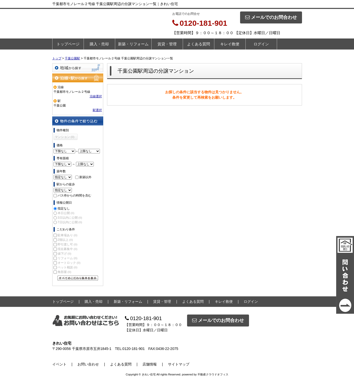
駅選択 (97, 110)
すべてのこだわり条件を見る (77, 278)
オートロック (69, 263)
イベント (59, 364)
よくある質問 (198, 44)
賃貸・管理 (167, 44)
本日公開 (66, 213)
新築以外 (85, 177)
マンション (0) (64, 137)
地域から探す (77, 67)
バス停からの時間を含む (74, 195)
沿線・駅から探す (77, 77)
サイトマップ (178, 364)
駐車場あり (67, 235)
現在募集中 (67, 249)
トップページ (68, 44)
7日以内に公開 (70, 222)
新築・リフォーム (133, 44)
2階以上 (65, 240)
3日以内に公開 (70, 217)
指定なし (64, 208)
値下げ (64, 253)
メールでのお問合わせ (271, 17)
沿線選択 (96, 96)
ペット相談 (67, 267)
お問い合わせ (88, 364)
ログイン (261, 44)
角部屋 (64, 272)
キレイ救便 (229, 44)
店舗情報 (149, 364)
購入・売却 (99, 44)
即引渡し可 (67, 244)
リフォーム (67, 258)
